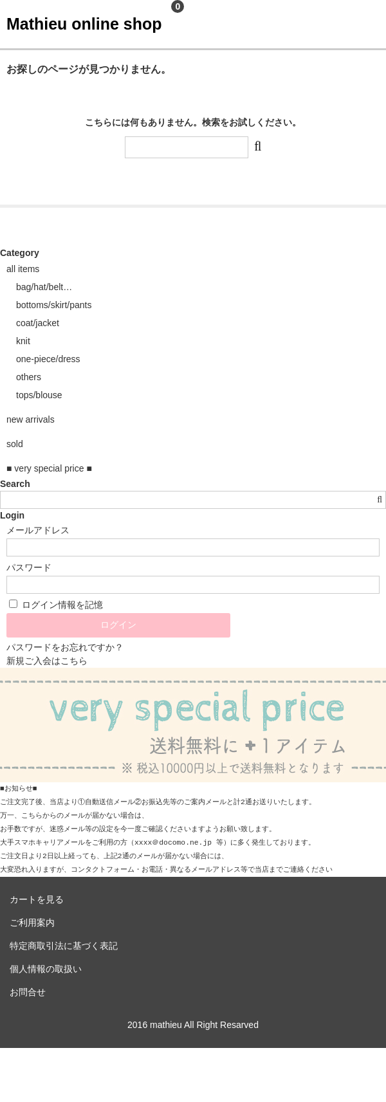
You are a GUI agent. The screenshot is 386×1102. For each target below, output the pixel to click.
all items (22, 269)
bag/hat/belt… (44, 287)
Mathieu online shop (84, 24)
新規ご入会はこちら (46, 661)
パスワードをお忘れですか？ (65, 647)
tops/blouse (39, 395)
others (28, 377)
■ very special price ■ (49, 468)
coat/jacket (37, 323)
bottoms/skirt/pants (54, 305)
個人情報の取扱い (46, 969)
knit (23, 341)
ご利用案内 (32, 922)
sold (14, 444)
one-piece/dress (48, 359)
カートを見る (37, 899)
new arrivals (30, 419)
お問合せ (28, 992)
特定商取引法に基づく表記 (64, 946)
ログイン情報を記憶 (56, 605)
